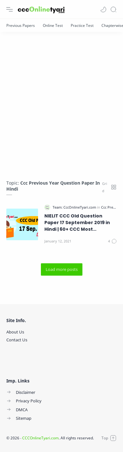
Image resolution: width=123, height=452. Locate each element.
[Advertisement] (61, 102)
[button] (103, 9)
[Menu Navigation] (9, 9)
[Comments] (112, 241)
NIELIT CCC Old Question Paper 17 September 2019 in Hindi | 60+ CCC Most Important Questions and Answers (77, 223)
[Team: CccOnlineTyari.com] (75, 207)
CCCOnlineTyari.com (40, 438)
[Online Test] (53, 25)
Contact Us (16, 340)
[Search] (113, 9)
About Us (15, 332)
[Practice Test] (82, 25)
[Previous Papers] (20, 25)
